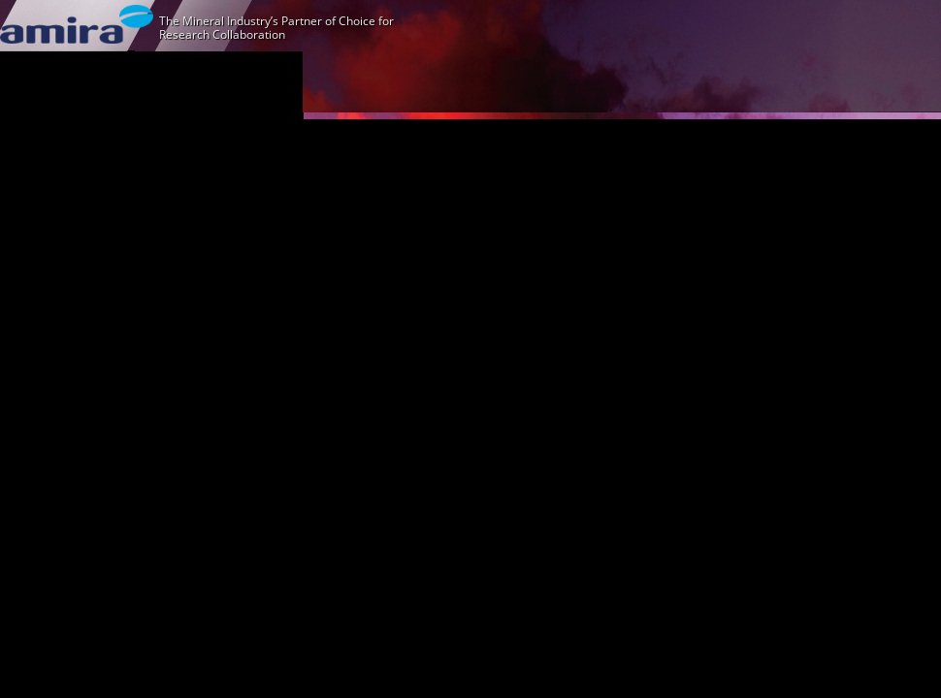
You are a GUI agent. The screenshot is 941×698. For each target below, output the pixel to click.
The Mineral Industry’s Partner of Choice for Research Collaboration (276, 28)
